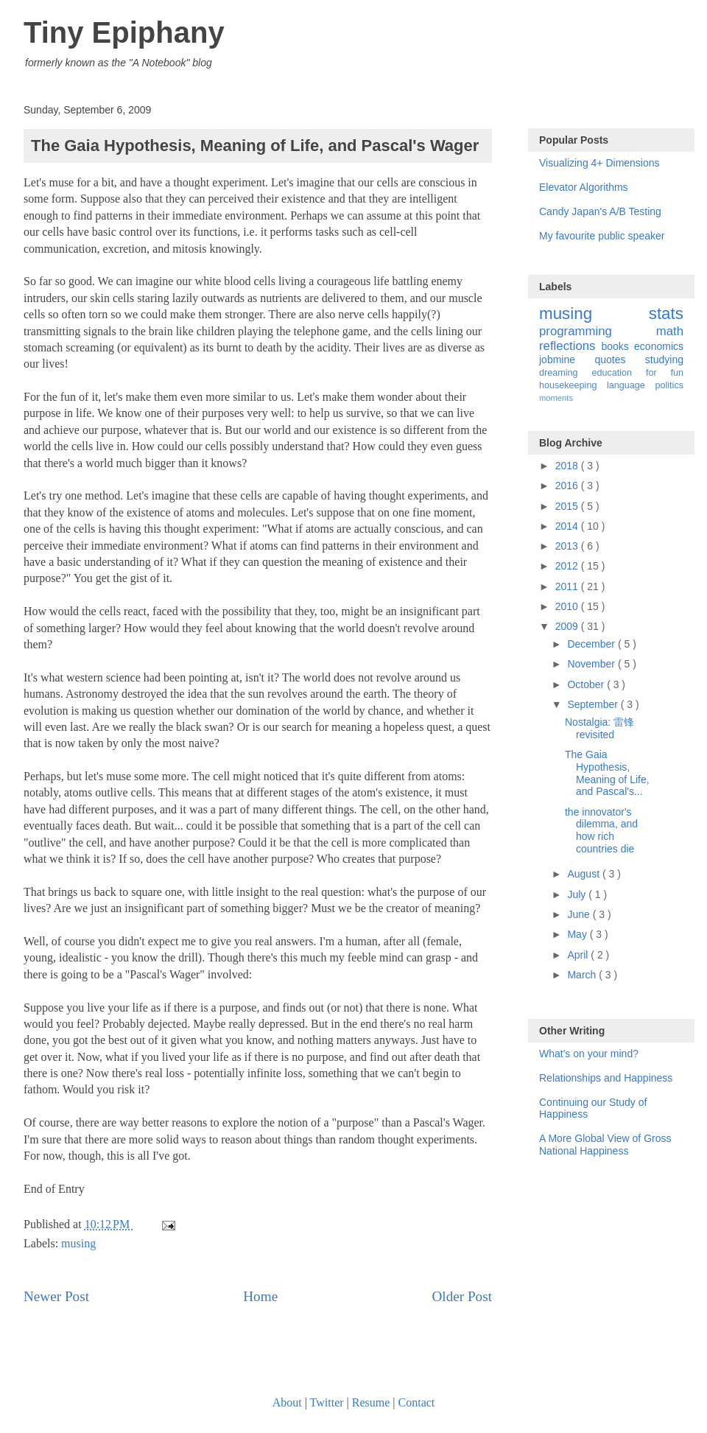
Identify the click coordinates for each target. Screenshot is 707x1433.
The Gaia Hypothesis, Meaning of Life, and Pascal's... (607, 773)
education (618, 373)
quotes (619, 359)
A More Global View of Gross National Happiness (605, 1144)
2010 (568, 606)
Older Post (462, 1296)
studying (664, 359)
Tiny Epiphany (124, 32)
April (579, 955)
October (587, 684)
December (592, 644)
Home (260, 1296)
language (631, 385)
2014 (568, 526)
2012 (568, 566)
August (584, 874)
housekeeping (573, 385)
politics (669, 385)
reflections (570, 346)
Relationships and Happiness (605, 1078)
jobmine (566, 359)
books (617, 346)
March (583, 975)
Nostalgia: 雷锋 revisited (599, 728)
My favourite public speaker (601, 236)
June (579, 914)
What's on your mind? (589, 1053)
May (578, 934)
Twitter (327, 1402)
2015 (568, 506)
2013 (568, 546)
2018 (568, 466)
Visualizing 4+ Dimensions (599, 163)
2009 (568, 626)
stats (666, 313)
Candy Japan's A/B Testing (600, 211)
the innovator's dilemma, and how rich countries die (601, 830)
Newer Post (56, 1296)
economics (658, 346)
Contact (416, 1402)
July (577, 894)
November (592, 664)
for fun (664, 373)
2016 (568, 485)
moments (556, 397)
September (593, 704)
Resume (371, 1402)
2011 (568, 586)
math (669, 331)
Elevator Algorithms (583, 187)
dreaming (565, 373)
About (287, 1402)
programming (597, 331)
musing (78, 1243)
